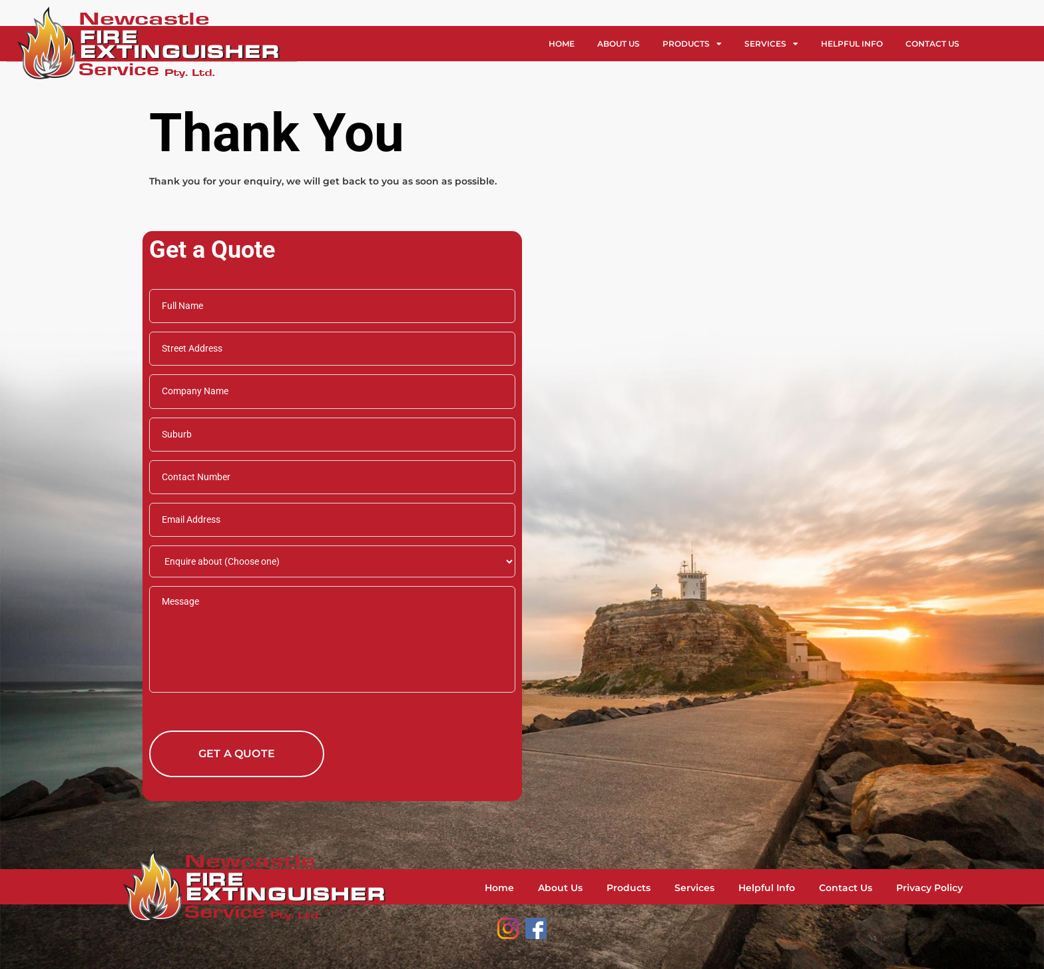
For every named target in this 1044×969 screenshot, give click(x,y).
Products (692, 44)
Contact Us (932, 44)
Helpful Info (852, 44)
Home (562, 44)
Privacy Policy (929, 888)
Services (771, 44)
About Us (618, 44)
